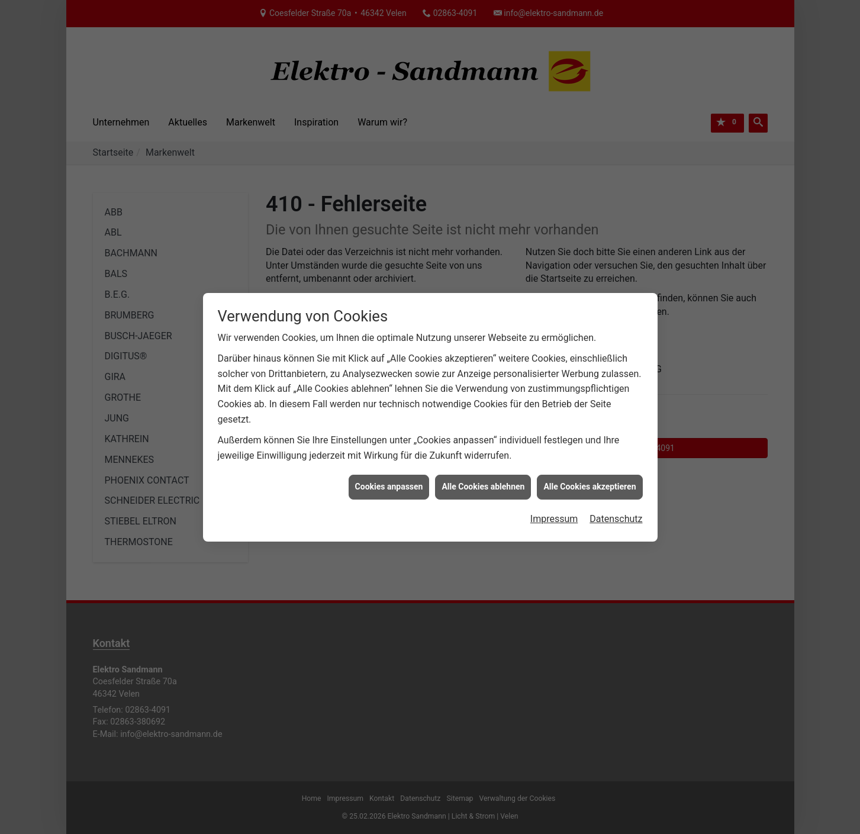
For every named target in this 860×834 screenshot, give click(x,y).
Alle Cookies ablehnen (483, 481)
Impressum (554, 513)
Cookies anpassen (389, 481)
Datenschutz (616, 513)
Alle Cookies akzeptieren (589, 481)
